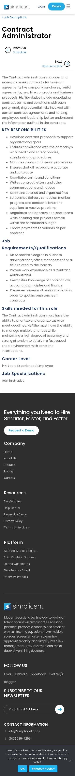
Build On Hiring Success (20, 557)
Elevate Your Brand (17, 570)
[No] (70, 761)
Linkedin (21, 674)
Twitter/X (56, 674)
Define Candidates (17, 564)
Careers (9, 478)
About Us (10, 458)
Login (41, 6)
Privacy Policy (13, 521)
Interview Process (16, 577)
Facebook (38, 674)
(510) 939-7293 (17, 738)
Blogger (10, 682)
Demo (56, 6)
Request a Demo (21, 430)
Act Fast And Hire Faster (20, 551)
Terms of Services (16, 527)
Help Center (12, 508)
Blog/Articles (12, 501)
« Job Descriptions (14, 17)
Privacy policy (43, 769)
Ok (22, 769)
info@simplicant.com (21, 731)
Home (8, 452)
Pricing (8, 471)
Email (8, 674)
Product (9, 465)
